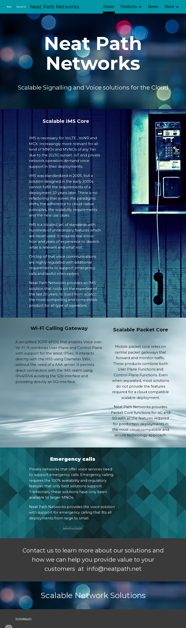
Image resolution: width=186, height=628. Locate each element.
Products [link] (129, 6)
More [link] (169, 6)
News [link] (153, 6)
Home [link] (108, 6)
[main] (93, 53)
